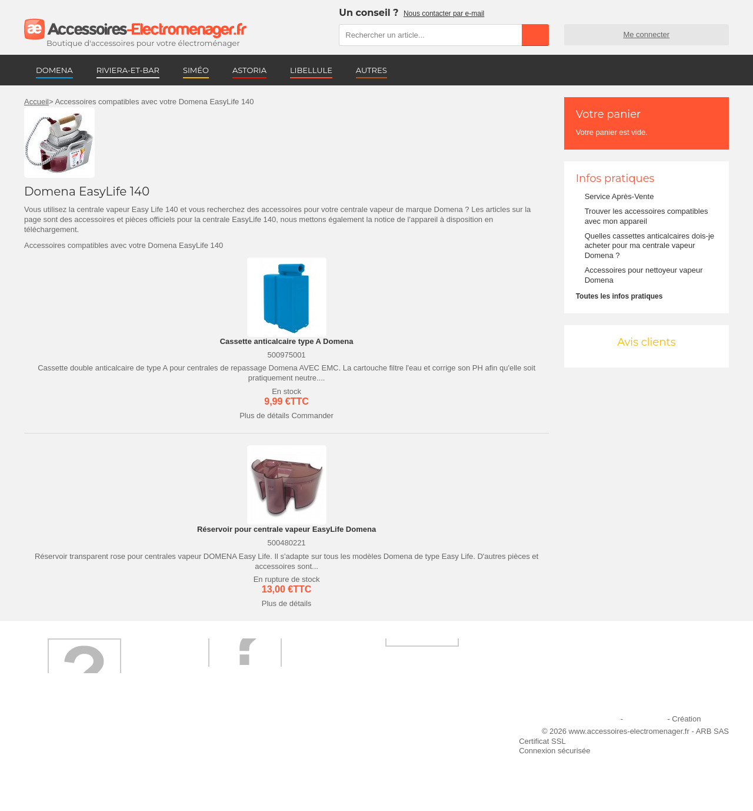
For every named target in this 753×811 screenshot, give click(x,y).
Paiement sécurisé (226, 750)
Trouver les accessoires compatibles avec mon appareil (646, 216)
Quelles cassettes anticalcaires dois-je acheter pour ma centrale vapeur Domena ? (649, 245)
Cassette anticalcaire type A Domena (287, 341)
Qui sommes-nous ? (65, 734)
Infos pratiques (615, 178)
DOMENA (54, 70)
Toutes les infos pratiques (619, 296)
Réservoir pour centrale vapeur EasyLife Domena (286, 529)
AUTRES (371, 70)
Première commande (66, 750)
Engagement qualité (65, 766)
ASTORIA (249, 70)
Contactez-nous (58, 781)
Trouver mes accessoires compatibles (259, 781)
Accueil (36, 101)
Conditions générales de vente (246, 766)
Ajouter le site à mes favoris (405, 734)
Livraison (210, 734)
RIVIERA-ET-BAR (127, 70)
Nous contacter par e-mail (444, 13)
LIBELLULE (311, 70)
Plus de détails (264, 415)
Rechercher (535, 34)
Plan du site (645, 718)
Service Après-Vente (619, 196)
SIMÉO (196, 70)
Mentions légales (590, 718)
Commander (312, 415)
